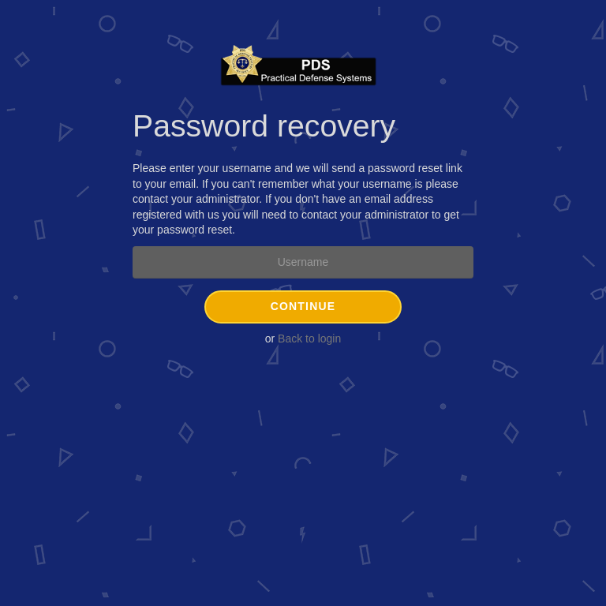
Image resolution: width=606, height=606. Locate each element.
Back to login (309, 338)
